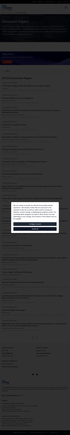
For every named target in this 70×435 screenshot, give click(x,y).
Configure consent (35, 224)
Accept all (35, 229)
